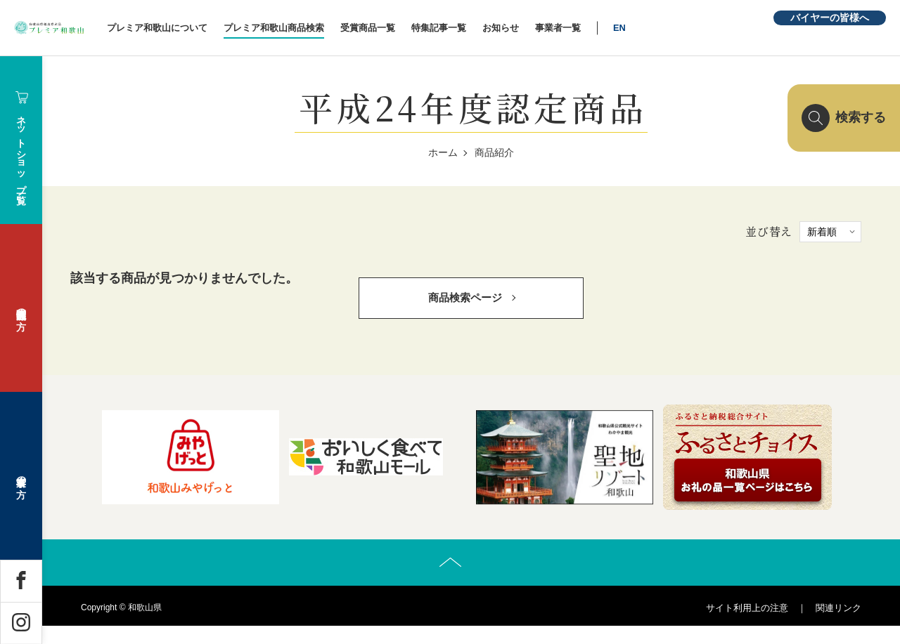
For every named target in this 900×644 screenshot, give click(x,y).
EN (680, 27)
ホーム (443, 152)
